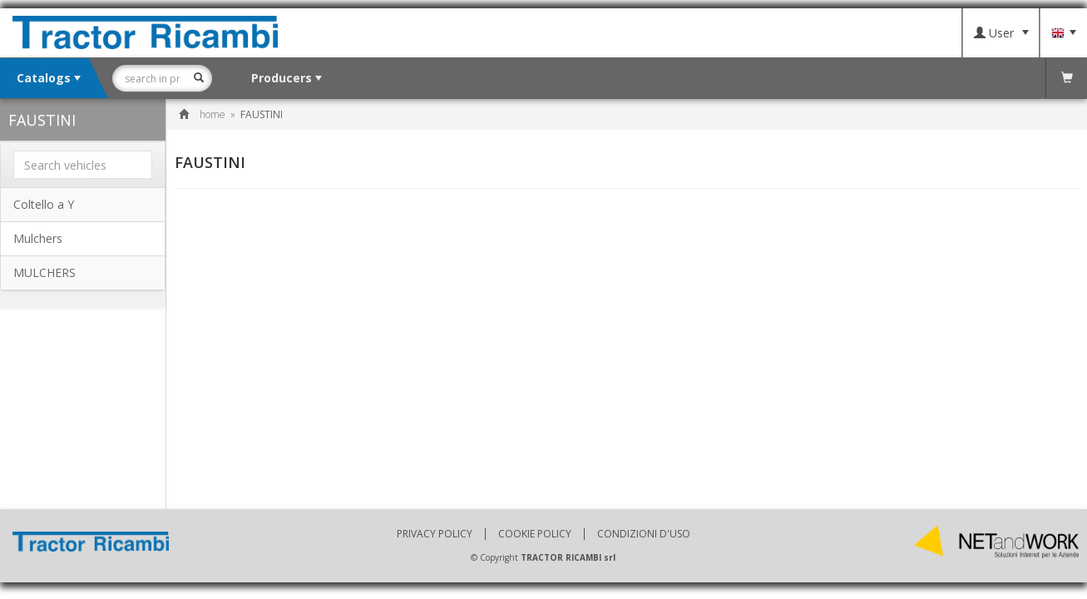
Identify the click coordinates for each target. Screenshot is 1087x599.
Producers (286, 78)
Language (1063, 33)
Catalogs (49, 78)
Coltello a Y (43, 204)
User (1001, 33)
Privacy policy (434, 534)
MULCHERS (44, 272)
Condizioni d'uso (643, 534)
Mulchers (37, 238)
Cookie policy (534, 534)
